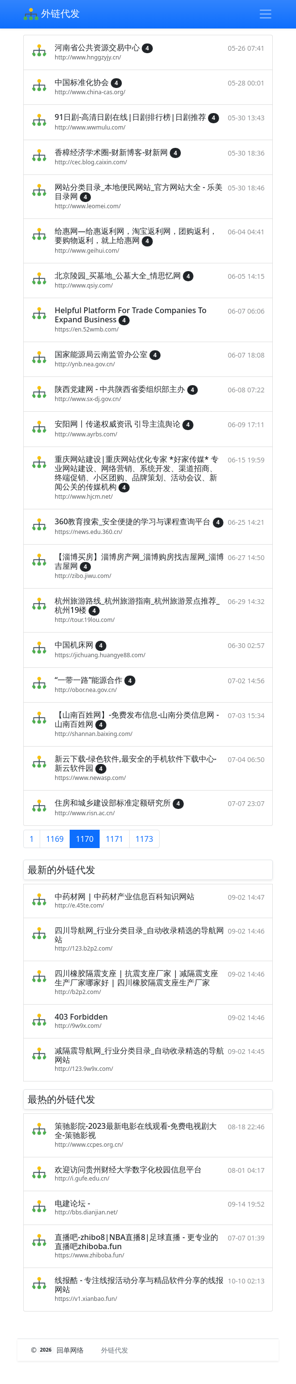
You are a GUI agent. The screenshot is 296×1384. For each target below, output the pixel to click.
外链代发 (51, 14)
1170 (85, 839)
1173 (144, 839)
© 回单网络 (58, 1350)
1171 (114, 839)
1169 (55, 839)
